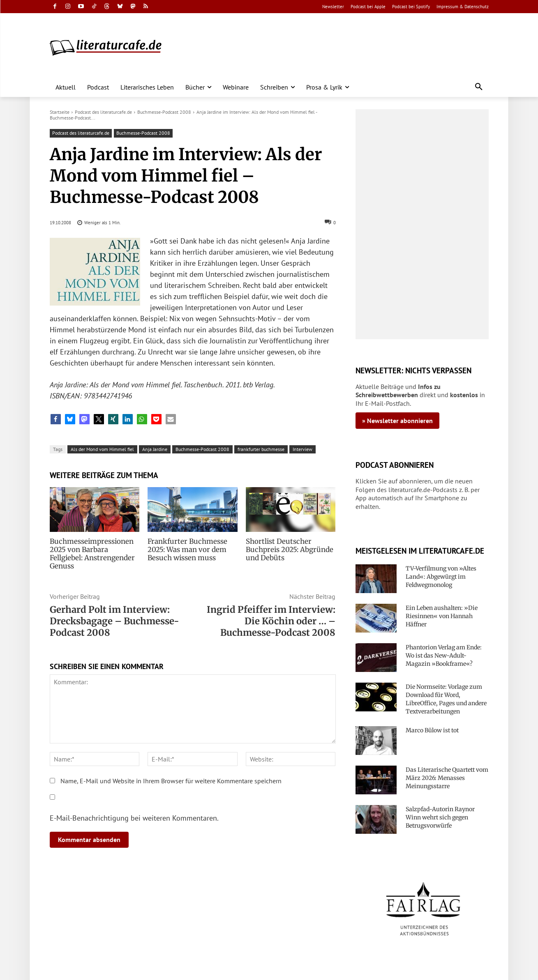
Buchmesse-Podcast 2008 (164, 112)
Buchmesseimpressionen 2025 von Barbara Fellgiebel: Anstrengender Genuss (94, 549)
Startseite (59, 112)
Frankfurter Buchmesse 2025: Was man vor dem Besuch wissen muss (185, 549)
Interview (302, 449)
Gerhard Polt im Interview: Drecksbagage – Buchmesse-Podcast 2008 (114, 613)
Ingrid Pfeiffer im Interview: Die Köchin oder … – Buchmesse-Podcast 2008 (271, 613)
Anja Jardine (154, 449)
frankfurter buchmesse (261, 449)
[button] (479, 87)
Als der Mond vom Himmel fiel (102, 449)
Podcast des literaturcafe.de (103, 112)
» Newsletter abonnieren (397, 420)
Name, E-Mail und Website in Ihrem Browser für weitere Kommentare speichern (171, 772)
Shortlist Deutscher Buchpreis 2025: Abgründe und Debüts (288, 549)
